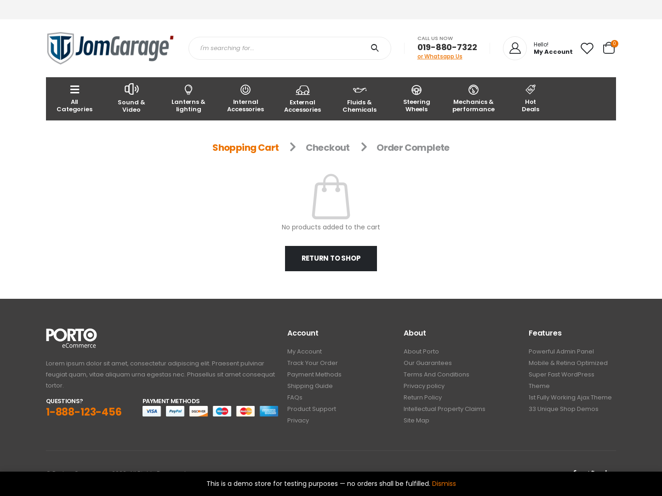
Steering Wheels (416, 98)
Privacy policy (424, 386)
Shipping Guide (310, 386)
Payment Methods (314, 374)
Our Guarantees (428, 363)
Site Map (416, 420)
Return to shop (331, 258)
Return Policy (423, 397)
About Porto (421, 351)
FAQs (294, 397)
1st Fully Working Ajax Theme (570, 397)
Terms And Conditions (436, 374)
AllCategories (74, 98)
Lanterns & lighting (188, 98)
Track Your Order (312, 363)
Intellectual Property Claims (444, 409)
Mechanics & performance (473, 98)
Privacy (298, 420)
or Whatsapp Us (439, 56)
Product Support (311, 409)
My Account (304, 351)
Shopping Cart (245, 147)
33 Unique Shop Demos (564, 409)
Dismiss (444, 483)
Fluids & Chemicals (359, 98)
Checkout (328, 147)
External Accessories (302, 98)
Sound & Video (131, 97)
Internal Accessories (245, 98)
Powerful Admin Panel (561, 351)
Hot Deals (530, 98)
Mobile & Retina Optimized (568, 363)
